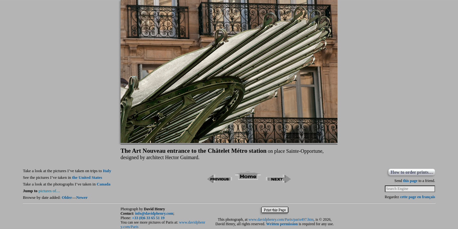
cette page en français (417, 197)
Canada (103, 184)
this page (410, 180)
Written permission (282, 224)
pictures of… (49, 190)
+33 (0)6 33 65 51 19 (148, 218)
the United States (87, 177)
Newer (82, 197)
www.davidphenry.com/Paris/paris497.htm (281, 219)
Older (67, 197)
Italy (107, 170)
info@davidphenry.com (154, 213)
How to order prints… (412, 172)
